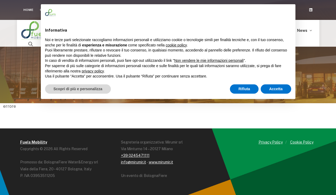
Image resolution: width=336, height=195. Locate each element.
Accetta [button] (276, 89)
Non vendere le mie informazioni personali (208, 60)
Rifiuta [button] (244, 89)
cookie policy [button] (176, 45)
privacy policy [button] (93, 71)
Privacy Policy (271, 142)
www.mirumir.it (161, 162)
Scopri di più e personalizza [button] (78, 89)
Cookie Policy (301, 142)
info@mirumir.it (133, 162)
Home (28, 10)
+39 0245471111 (135, 155)
